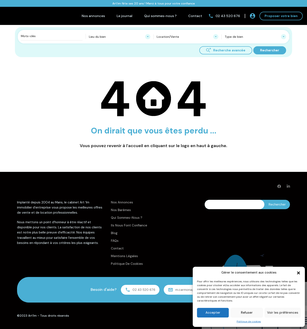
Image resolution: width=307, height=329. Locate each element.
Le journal (124, 16)
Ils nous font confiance (129, 225)
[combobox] (120, 36)
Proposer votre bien (281, 16)
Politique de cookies (249, 321)
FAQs (115, 241)
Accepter (213, 312)
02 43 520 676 (228, 16)
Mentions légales (124, 256)
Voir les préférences (282, 312)
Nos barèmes (121, 210)
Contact (195, 16)
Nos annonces (93, 16)
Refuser (247, 312)
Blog (114, 233)
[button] (298, 272)
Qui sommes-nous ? (160, 16)
